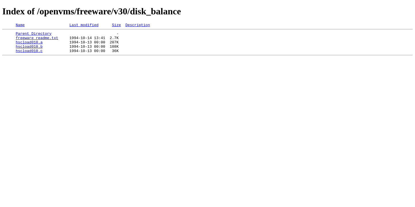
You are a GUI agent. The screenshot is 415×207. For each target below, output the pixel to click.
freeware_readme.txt (37, 40)
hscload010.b (29, 50)
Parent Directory (34, 35)
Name (20, 25)
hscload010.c (29, 55)
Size (116, 25)
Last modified (83, 25)
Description (137, 25)
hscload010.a (29, 45)
